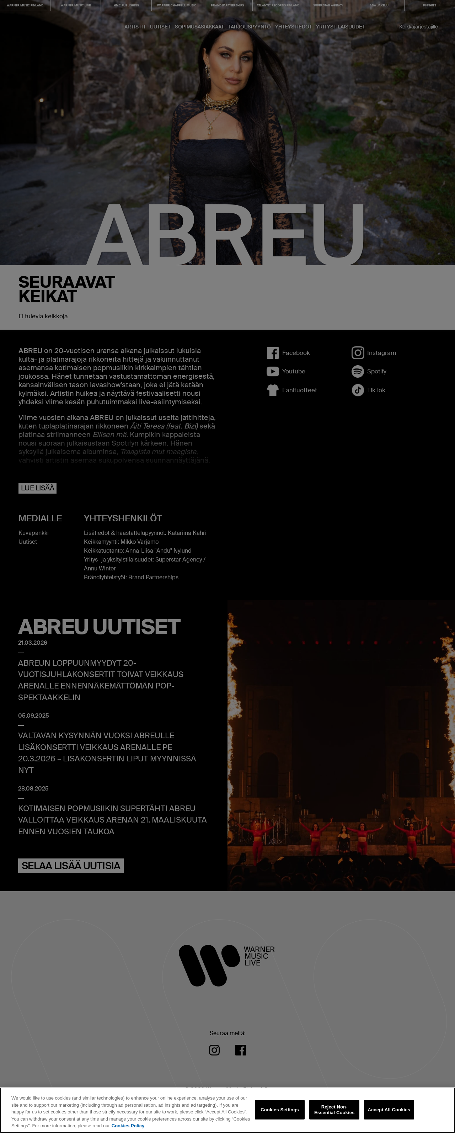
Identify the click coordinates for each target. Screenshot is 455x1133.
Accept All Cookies (389, 1109)
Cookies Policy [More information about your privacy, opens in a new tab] (128, 1125)
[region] (227, 1110)
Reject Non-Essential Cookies (334, 1109)
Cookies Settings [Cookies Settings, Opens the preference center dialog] (280, 1109)
